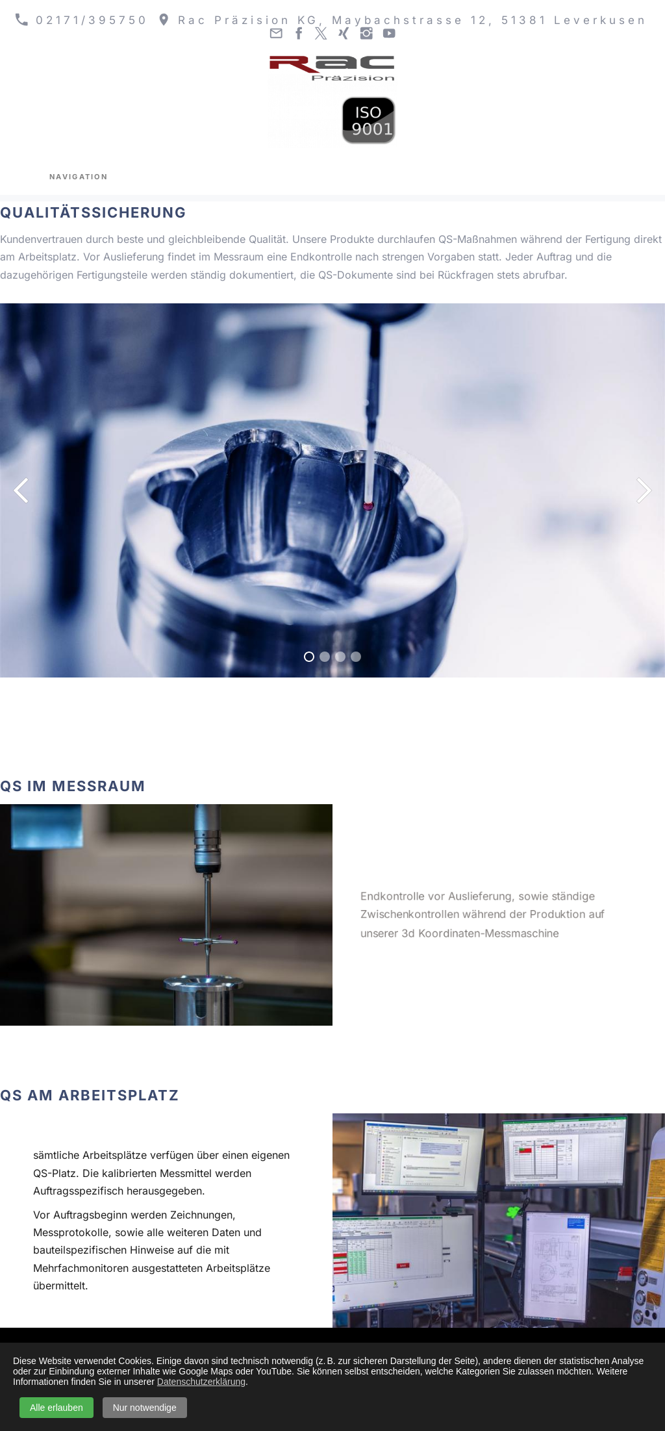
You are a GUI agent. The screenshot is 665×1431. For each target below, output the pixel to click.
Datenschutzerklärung (201, 1381)
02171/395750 (82, 20)
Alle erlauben (56, 1407)
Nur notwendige (145, 1407)
